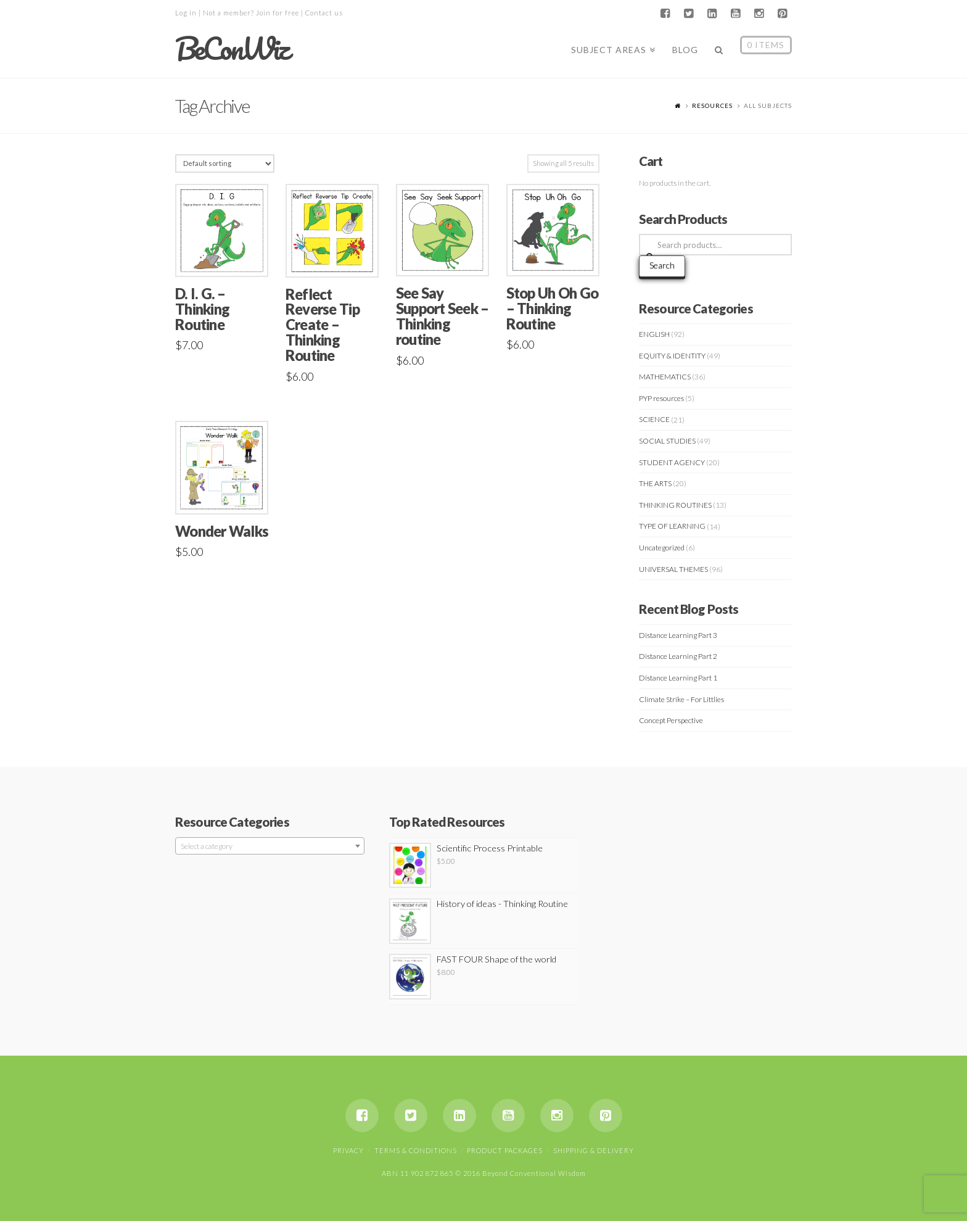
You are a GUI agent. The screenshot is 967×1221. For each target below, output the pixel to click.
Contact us (324, 13)
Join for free (277, 13)
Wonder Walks (221, 531)
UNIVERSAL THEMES (673, 569)
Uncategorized (662, 547)
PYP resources (661, 398)
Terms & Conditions (415, 1150)
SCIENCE (654, 419)
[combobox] (269, 846)
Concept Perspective (671, 720)
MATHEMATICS (665, 376)
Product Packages (505, 1150)
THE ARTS (655, 483)
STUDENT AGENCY (672, 462)
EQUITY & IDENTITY (672, 355)
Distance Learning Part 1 (678, 677)
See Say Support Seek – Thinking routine (442, 316)
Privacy (348, 1150)
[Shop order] (224, 163)
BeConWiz (231, 48)
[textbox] (270, 846)
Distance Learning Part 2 (678, 656)
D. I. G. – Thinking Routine (202, 309)
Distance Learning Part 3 (678, 635)
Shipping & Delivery (593, 1150)
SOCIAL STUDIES (667, 440)
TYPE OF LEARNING (672, 526)
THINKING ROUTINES (675, 505)
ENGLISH (654, 334)
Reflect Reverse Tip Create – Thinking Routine (323, 325)
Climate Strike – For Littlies (681, 699)
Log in (186, 13)
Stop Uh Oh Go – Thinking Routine (552, 308)
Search (662, 265)
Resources (712, 105)
